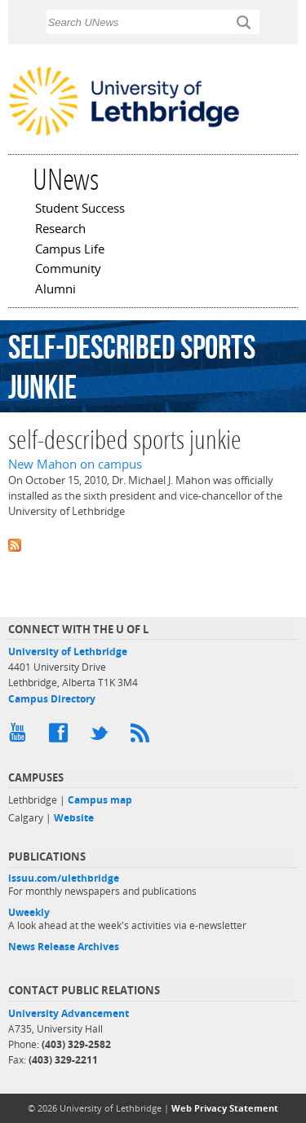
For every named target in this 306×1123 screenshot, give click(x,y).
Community (68, 269)
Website (74, 818)
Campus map (100, 800)
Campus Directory (51, 699)
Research (60, 229)
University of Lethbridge (67, 651)
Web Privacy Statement (224, 1108)
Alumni (55, 290)
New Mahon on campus (75, 464)
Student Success (80, 209)
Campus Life (69, 250)
